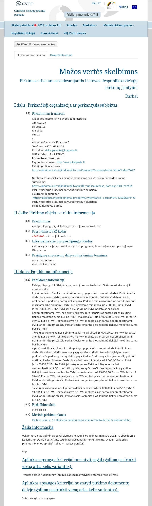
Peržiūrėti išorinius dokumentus (36, 44)
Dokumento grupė (61, 55)
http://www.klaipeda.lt (71, 162)
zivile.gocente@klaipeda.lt (61, 150)
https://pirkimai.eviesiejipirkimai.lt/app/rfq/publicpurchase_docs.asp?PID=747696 (82, 186)
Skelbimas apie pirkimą (31, 55)
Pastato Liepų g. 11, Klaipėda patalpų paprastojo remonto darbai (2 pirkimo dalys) (81, 420)
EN (93, 3)
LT (99, 3)
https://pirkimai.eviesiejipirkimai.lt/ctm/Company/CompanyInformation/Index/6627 (83, 170)
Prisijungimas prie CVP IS (82, 14)
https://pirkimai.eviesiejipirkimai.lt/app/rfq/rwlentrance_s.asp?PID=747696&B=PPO (84, 198)
